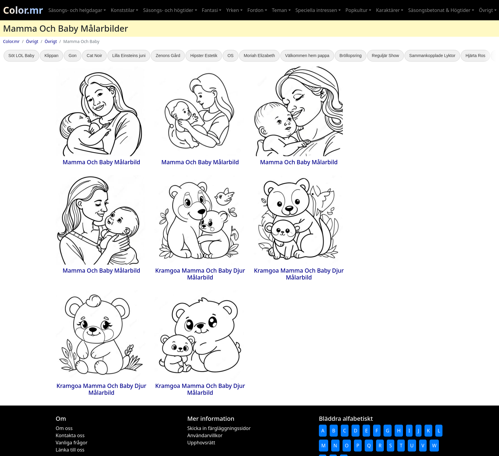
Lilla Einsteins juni (128, 55)
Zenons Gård (168, 55)
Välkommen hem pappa (307, 55)
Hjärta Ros (475, 55)
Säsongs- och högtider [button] (168, 10)
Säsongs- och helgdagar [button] (75, 10)
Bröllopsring (351, 55)
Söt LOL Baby (21, 55)
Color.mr (23, 10)
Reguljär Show (385, 55)
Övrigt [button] (486, 10)
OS (230, 55)
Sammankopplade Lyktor (432, 55)
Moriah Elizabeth (259, 55)
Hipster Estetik (203, 55)
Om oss (64, 428)
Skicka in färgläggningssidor (219, 428)
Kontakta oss (70, 435)
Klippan (52, 55)
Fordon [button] (255, 10)
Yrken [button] (232, 10)
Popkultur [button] (357, 10)
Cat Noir (94, 55)
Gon (72, 55)
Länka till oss (70, 449)
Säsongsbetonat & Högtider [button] (439, 10)
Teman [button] (279, 10)
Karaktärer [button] (388, 10)
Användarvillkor (205, 435)
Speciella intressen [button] (316, 10)
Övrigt (32, 41)
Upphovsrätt (201, 442)
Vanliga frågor (71, 442)
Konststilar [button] (123, 10)
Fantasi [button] (210, 10)
